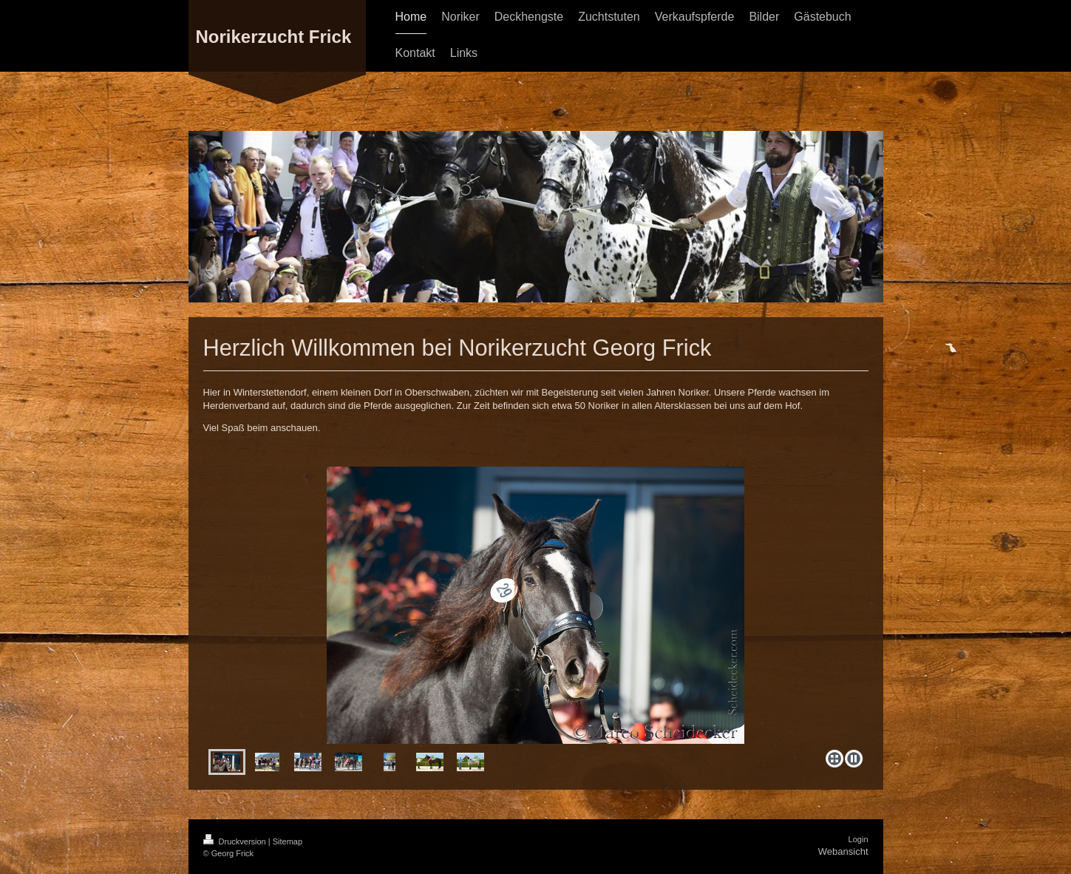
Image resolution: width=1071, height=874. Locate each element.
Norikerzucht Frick (274, 37)
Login (858, 839)
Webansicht (843, 851)
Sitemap (287, 841)
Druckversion (235, 841)
